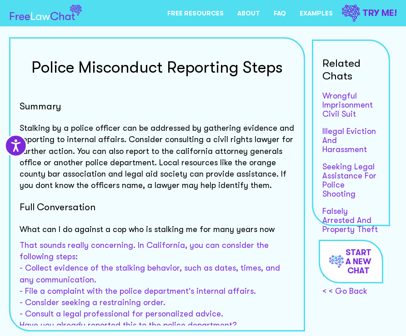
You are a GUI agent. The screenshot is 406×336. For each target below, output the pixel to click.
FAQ (280, 13)
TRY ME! (369, 13)
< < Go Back (344, 291)
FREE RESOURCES (195, 13)
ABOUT (248, 13)
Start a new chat (350, 261)
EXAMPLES (316, 13)
